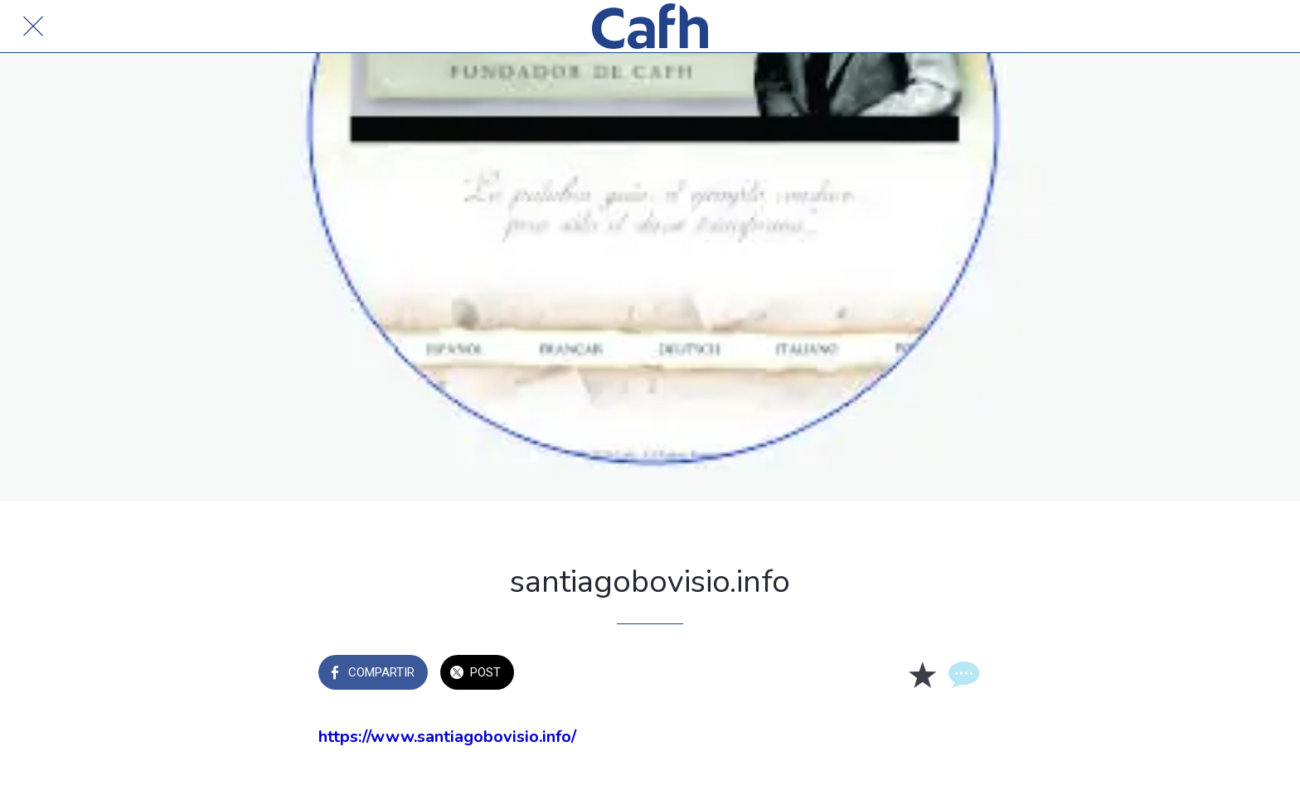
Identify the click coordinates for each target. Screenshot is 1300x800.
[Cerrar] (33, 26)
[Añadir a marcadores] (922, 674)
